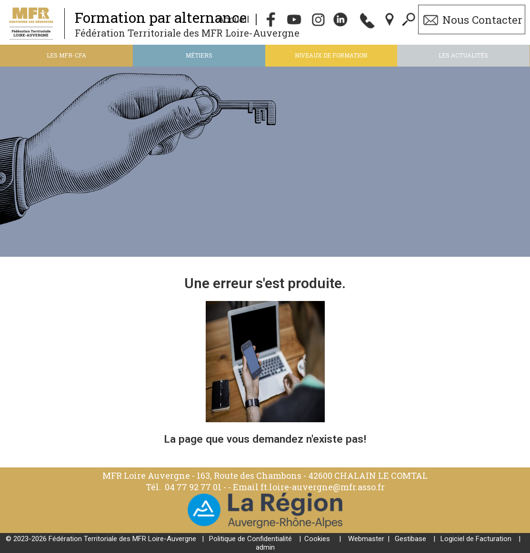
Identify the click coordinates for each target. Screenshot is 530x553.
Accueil (233, 19)
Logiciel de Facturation (475, 538)
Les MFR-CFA (66, 55)
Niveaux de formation (331, 55)
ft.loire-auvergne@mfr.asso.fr (322, 487)
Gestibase (410, 538)
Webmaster (366, 538)
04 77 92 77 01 (194, 487)
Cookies (317, 538)
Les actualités (463, 55)
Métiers (199, 55)
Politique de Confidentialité (250, 538)
